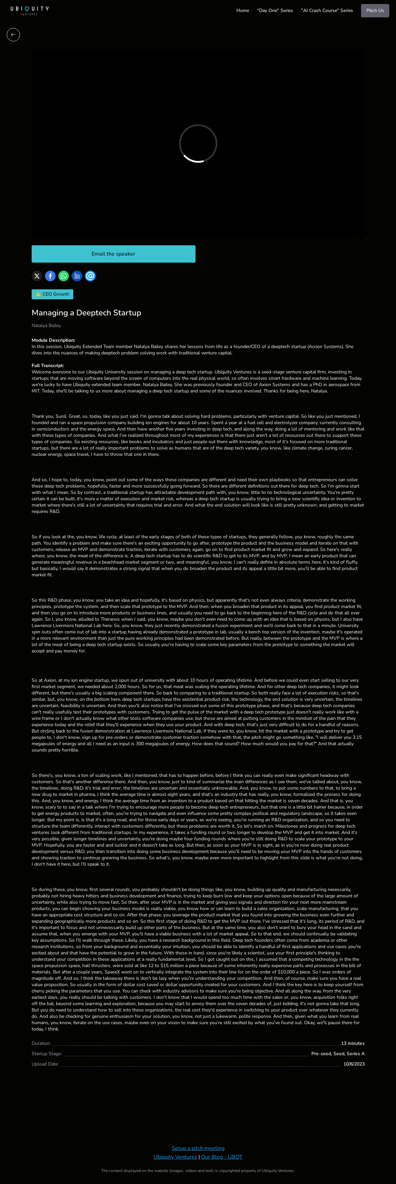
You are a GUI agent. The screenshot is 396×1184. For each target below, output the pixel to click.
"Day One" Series (275, 10)
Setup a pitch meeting (198, 1148)
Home (242, 10)
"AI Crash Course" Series (327, 10)
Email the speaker (113, 254)
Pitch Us (375, 10)
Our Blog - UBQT (221, 1157)
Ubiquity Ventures (175, 1157)
